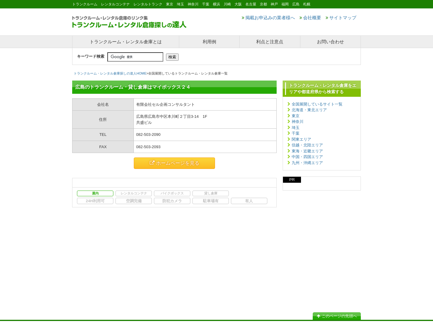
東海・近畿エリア (307, 151)
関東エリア (301, 139)
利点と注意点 (269, 41)
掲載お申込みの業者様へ (268, 17)
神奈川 (297, 121)
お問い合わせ (330, 41)
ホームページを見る (174, 163)
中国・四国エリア (307, 156)
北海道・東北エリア (309, 110)
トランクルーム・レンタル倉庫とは (126, 41)
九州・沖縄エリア (307, 162)
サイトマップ (341, 17)
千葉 (295, 133)
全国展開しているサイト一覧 (317, 104)
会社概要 (310, 17)
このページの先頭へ (337, 316)
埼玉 (295, 127)
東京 (295, 116)
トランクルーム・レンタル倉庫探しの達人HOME (110, 73)
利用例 (209, 41)
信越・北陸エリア (307, 145)
